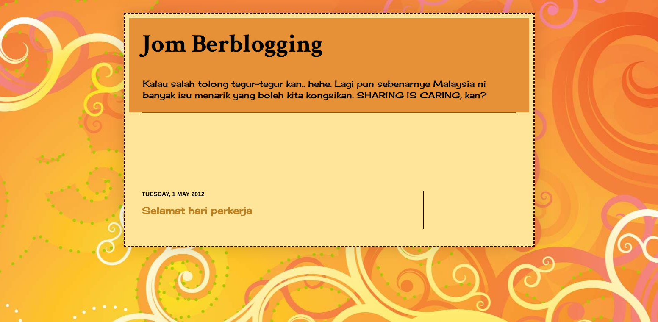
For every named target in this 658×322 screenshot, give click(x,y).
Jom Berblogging (232, 44)
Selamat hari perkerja (197, 210)
